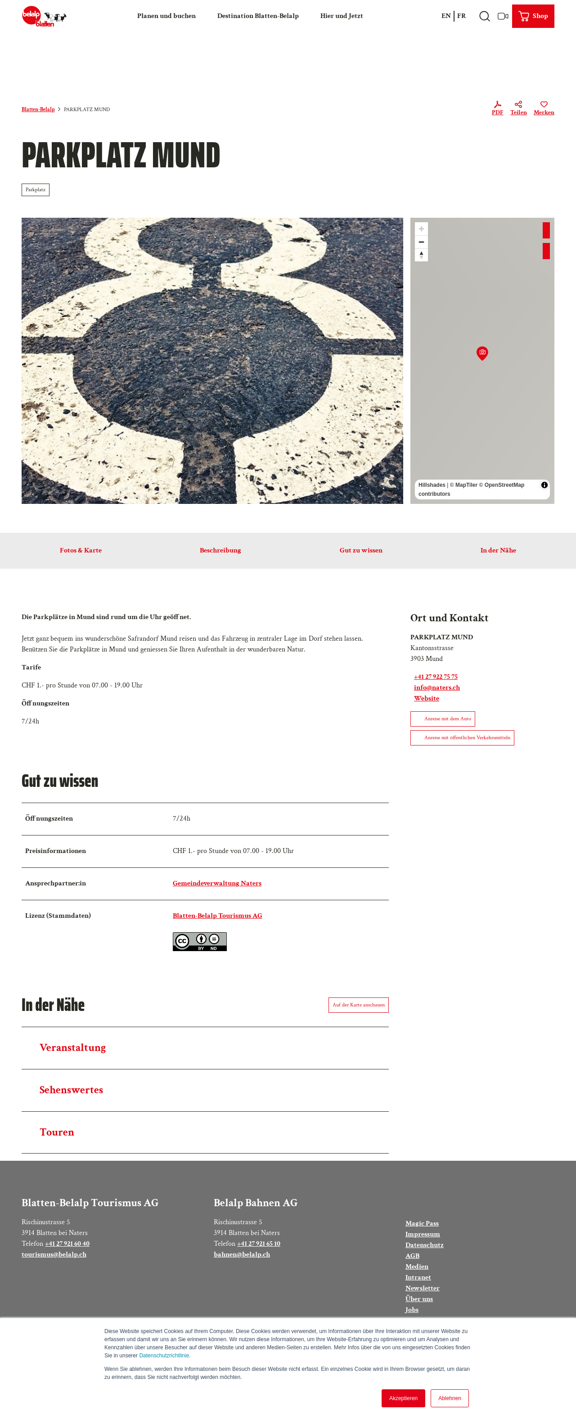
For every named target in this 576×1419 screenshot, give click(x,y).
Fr (461, 16)
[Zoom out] (421, 241)
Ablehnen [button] (449, 1398)
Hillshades (432, 485)
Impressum (422, 1234)
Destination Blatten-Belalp (258, 16)
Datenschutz (424, 1245)
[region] (482, 361)
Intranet (418, 1277)
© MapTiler (463, 485)
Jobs (411, 1310)
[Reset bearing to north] (421, 254)
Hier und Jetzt (341, 16)
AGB (412, 1256)
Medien (416, 1266)
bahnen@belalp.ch (242, 1254)
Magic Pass (422, 1223)
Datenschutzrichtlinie (164, 1355)
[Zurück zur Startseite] (44, 16)
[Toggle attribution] (544, 485)
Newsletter (422, 1288)
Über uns (419, 1299)
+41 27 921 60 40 (67, 1243)
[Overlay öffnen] (484, 16)
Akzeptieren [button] (403, 1398)
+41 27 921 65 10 (258, 1243)
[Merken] (544, 110)
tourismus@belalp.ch (54, 1254)
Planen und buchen (166, 16)
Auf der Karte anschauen (359, 1004)
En (446, 16)
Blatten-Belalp (38, 109)
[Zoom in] (421, 228)
